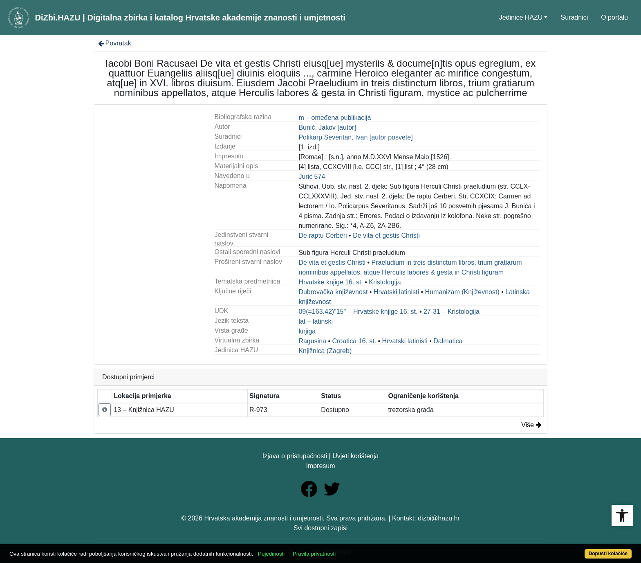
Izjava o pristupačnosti (294, 456)
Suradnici (574, 17)
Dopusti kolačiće (608, 553)
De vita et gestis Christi (386, 235)
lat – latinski (315, 321)
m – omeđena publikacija (334, 117)
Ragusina (312, 341)
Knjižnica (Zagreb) (325, 350)
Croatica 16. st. (354, 341)
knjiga (307, 331)
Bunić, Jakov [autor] (327, 127)
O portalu (614, 17)
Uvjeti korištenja (355, 456)
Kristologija (385, 282)
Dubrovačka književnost (333, 291)
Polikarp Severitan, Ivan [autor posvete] (355, 137)
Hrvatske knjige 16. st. (330, 282)
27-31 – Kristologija (452, 311)
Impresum (320, 465)
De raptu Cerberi (322, 235)
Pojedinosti (271, 554)
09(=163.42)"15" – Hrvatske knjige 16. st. (357, 311)
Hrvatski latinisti (396, 291)
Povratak (114, 43)
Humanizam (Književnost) (462, 291)
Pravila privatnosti (314, 554)
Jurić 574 (311, 176)
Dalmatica (447, 341)
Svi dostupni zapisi (321, 528)
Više (531, 424)
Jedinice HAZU (521, 17)
